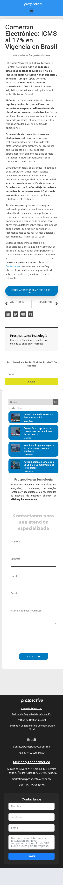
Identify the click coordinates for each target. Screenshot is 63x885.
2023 (15, 55)
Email (14, 593)
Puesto (14, 576)
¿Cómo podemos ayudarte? (26, 610)
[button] (31, 11)
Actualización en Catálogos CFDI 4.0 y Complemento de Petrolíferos (39, 464)
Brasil (31, 55)
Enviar (31, 856)
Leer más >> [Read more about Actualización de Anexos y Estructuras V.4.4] (28, 421)
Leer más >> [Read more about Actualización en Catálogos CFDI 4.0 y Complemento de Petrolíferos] (28, 471)
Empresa (15, 558)
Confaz (37, 55)
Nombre (15, 541)
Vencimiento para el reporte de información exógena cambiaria (39, 448)
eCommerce (45, 55)
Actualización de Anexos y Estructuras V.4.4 (38, 416)
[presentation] (35, 638)
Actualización (23, 55)
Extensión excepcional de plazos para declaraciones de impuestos (38, 431)
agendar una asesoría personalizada (28, 258)
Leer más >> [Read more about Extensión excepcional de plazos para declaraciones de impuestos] (28, 438)
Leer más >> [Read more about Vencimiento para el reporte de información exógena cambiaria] (28, 455)
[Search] (55, 402)
